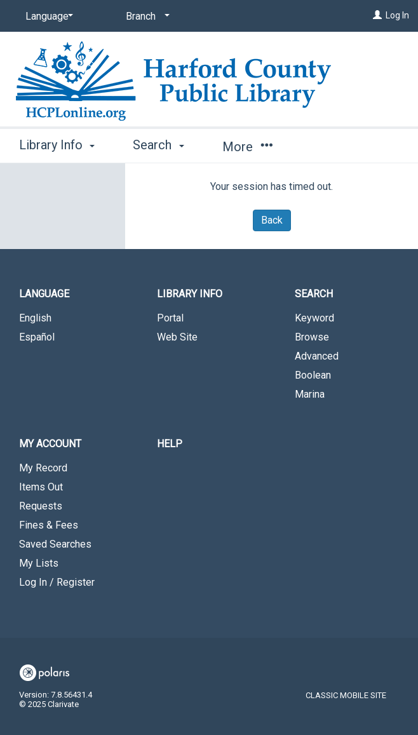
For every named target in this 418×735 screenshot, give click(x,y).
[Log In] (377, 15)
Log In (397, 15)
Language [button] (44, 294)
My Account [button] (50, 444)
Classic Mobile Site (346, 695)
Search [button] (158, 144)
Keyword (314, 318)
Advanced (317, 356)
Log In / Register (57, 582)
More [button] (247, 146)
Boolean (313, 375)
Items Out (41, 487)
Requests (40, 506)
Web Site (177, 337)
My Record (43, 468)
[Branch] (145, 16)
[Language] (47, 16)
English (35, 318)
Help (169, 444)
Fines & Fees (48, 525)
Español (37, 337)
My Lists (38, 563)
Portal (170, 318)
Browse (312, 337)
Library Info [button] (57, 144)
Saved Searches (55, 544)
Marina (310, 394)
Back (272, 220)
